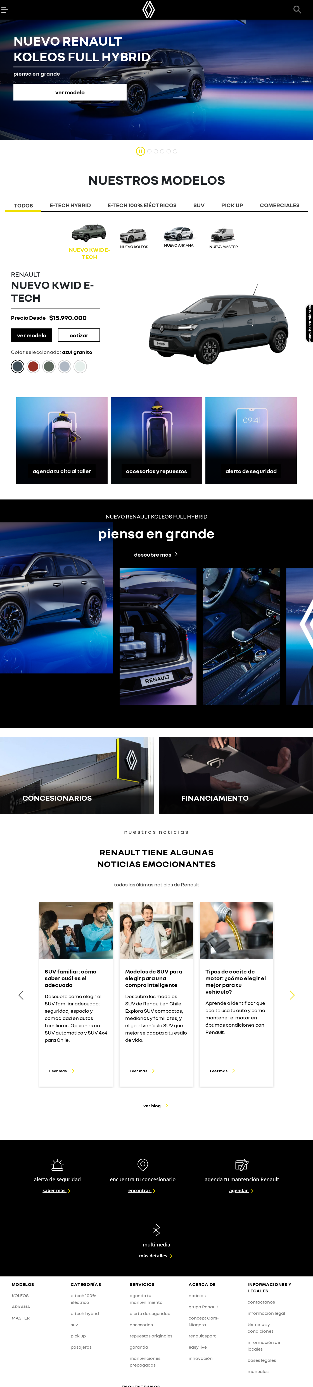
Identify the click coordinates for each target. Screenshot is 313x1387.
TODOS (23, 205)
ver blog (156, 1105)
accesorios (141, 1324)
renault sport (202, 1336)
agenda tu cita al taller (62, 471)
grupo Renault (203, 1306)
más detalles (156, 1256)
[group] (89, 241)
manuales (258, 1371)
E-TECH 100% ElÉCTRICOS (142, 205)
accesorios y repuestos (156, 471)
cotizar (79, 335)
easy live (198, 1347)
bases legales (262, 1360)
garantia (139, 1347)
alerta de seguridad (251, 471)
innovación (201, 1358)
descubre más (156, 554)
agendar (242, 1190)
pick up (78, 1336)
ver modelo (31, 335)
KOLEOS (20, 1295)
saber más (57, 1190)
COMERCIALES (280, 205)
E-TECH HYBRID (70, 205)
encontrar (142, 1190)
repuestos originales (151, 1336)
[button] (292, 995)
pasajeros (81, 1347)
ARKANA (21, 1306)
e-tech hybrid (85, 1313)
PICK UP (232, 205)
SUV (199, 205)
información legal (266, 1313)
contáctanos (261, 1302)
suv (74, 1324)
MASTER (21, 1318)
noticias (197, 1295)
